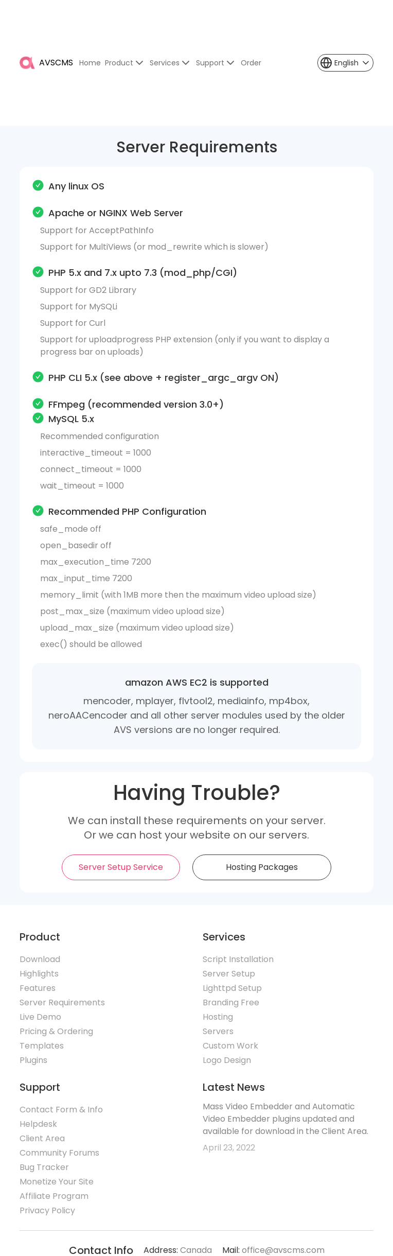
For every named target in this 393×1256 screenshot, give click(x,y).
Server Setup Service (121, 867)
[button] (345, 63)
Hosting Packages (262, 867)
